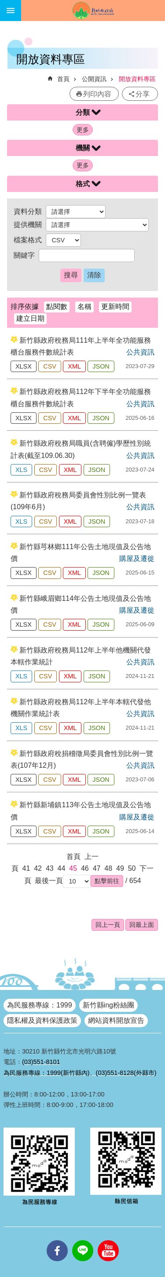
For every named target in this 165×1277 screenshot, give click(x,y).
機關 (83, 148)
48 (108, 868)
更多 (83, 129)
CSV (49, 366)
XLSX (23, 366)
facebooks (57, 1240)
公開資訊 (94, 78)
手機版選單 (10, 10)
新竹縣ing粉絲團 (108, 1005)
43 (50, 868)
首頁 (63, 78)
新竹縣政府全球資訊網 (93, 10)
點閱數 (56, 306)
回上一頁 (107, 924)
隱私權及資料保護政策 (42, 1020)
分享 (143, 94)
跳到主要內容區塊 (4, 4)
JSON (100, 366)
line (82, 1240)
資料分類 (28, 211)
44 (62, 868)
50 (132, 868)
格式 (83, 184)
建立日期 (30, 318)
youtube (108, 1240)
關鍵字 (24, 255)
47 (97, 868)
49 (120, 868)
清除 (94, 275)
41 (26, 868)
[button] (107, 881)
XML (74, 366)
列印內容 (97, 94)
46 (85, 868)
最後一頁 (49, 880)
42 (38, 868)
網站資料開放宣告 (116, 1020)
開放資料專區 (137, 78)
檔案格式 (28, 240)
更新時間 (115, 306)
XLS (21, 469)
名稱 (84, 306)
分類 (83, 112)
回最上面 (141, 924)
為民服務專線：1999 (39, 1005)
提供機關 (28, 224)
